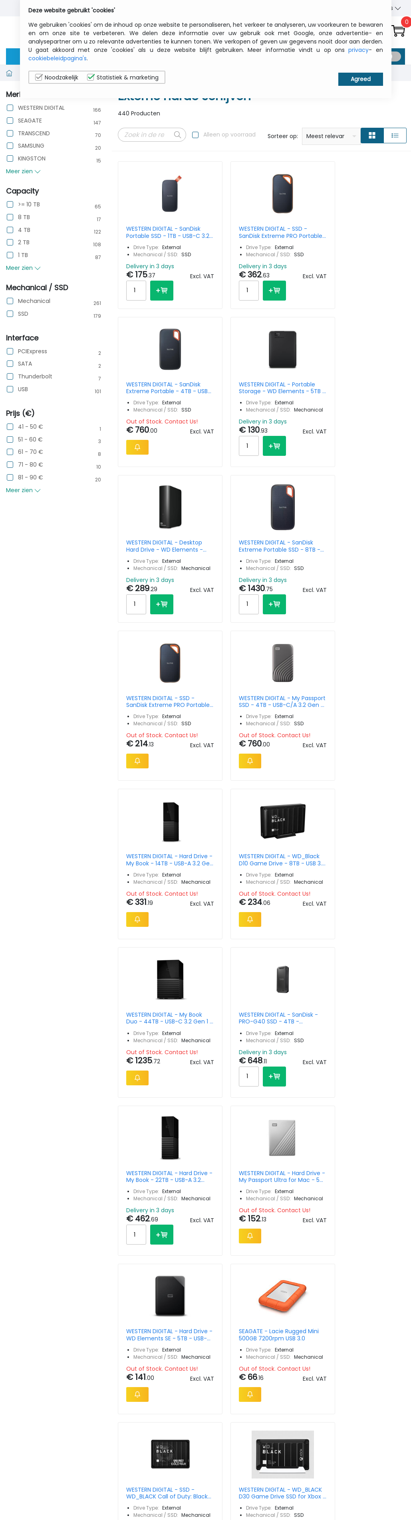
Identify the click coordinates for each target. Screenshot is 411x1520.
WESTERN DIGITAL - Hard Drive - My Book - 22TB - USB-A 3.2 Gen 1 (150, 816)
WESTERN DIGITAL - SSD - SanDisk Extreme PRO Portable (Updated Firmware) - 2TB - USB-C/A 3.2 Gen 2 (224, 232)
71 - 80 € (30, 464)
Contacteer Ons (332, 1310)
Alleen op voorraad (229, 134)
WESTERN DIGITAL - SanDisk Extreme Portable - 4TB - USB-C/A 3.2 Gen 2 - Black (298, 232)
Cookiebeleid (375, 1310)
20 (366, 1159)
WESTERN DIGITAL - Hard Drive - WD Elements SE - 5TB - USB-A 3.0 (298, 816)
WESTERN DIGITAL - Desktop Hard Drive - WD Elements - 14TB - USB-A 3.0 (149, 426)
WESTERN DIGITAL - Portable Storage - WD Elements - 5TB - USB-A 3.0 (372, 232)
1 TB (23, 255)
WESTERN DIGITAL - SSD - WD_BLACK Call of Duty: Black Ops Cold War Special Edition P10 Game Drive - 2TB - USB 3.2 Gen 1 (149, 1013)
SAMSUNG (31, 145)
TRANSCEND (34, 133)
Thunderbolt (35, 376)
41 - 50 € (30, 427)
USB (23, 389)
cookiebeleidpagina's (57, 58)
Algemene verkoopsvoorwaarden (341, 1326)
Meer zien (23, 171)
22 (202, 1161)
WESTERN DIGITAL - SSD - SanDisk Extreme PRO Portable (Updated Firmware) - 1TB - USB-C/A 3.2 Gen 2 (298, 426)
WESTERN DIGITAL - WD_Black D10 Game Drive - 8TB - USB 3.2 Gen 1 (224, 620)
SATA (25, 363)
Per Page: (315, 1159)
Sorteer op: (283, 136)
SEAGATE (30, 120)
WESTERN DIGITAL (41, 108)
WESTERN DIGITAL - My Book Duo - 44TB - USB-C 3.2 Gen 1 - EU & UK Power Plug (298, 620)
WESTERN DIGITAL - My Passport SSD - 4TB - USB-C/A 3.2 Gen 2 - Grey (372, 426)
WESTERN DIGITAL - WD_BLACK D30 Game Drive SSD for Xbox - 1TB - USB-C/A (224, 1013)
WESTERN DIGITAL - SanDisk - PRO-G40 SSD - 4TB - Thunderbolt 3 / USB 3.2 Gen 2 (372, 620)
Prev (128, 1161)
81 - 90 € (30, 477)
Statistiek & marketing (123, 77)
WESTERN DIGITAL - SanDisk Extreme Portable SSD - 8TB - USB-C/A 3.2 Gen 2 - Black (224, 426)
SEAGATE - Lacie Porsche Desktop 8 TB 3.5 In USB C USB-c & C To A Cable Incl (298, 1013)
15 (352, 1159)
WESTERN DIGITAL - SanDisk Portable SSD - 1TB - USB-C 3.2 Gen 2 (149, 232)
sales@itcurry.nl (236, 1305)
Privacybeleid (375, 1298)
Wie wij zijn (324, 1298)
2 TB (24, 242)
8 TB (24, 217)
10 (339, 1159)
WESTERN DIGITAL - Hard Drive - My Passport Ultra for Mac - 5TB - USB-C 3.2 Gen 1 (224, 816)
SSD (23, 314)
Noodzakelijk (56, 77)
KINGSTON (32, 158)
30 (381, 1159)
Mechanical (34, 301)
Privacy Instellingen (373, 1326)
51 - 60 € (30, 439)
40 (397, 1159)
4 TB (24, 230)
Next (220, 1161)
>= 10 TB (29, 204)
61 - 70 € (30, 452)
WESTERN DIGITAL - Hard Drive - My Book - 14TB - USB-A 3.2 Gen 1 (150, 620)
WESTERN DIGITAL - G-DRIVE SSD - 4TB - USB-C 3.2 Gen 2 (372, 1013)
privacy (358, 50)
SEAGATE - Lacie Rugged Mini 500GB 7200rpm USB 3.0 (371, 816)
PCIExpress (32, 351)
